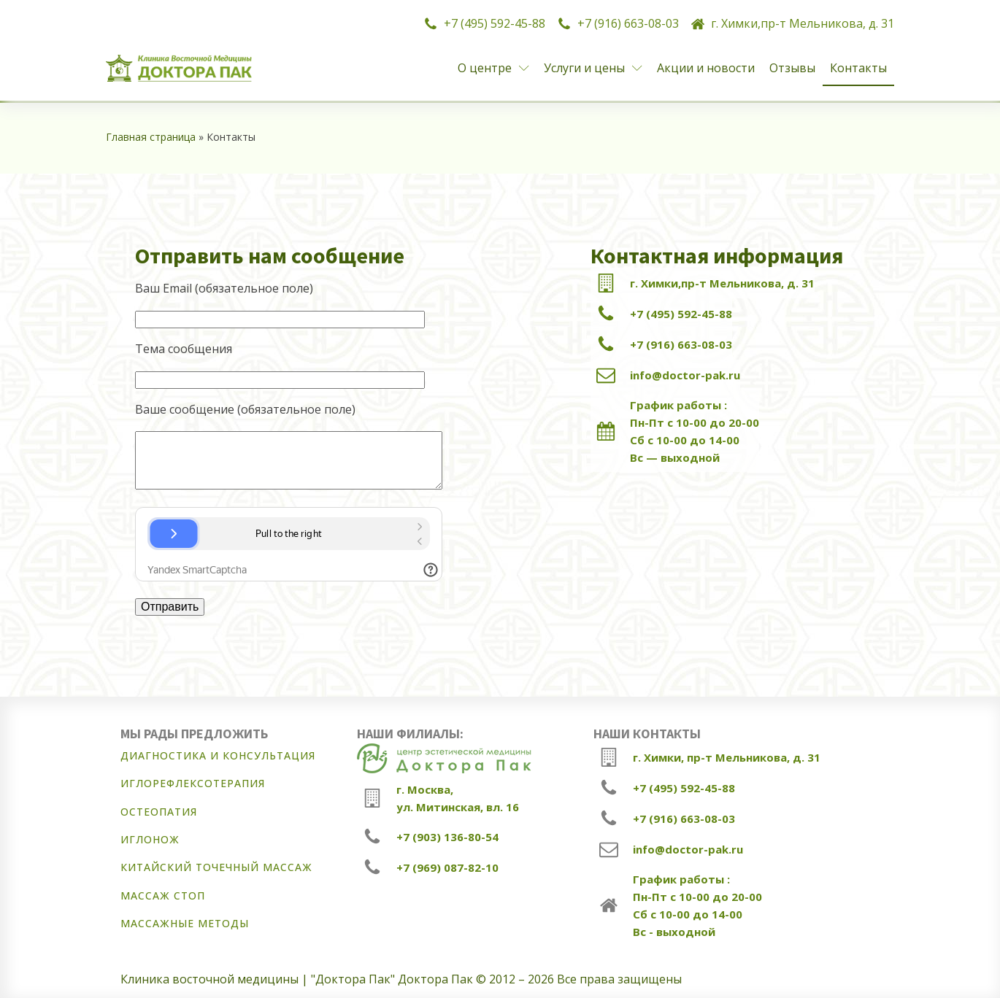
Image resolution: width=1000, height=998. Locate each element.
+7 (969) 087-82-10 (447, 867)
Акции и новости (706, 68)
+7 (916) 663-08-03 (628, 23)
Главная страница (151, 137)
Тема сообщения (183, 349)
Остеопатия (158, 812)
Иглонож (150, 839)
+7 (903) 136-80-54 (447, 836)
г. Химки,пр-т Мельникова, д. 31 (802, 23)
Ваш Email (224, 288)
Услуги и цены (593, 68)
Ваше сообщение (245, 409)
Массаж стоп (162, 895)
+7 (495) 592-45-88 (494, 23)
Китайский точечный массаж (216, 867)
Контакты (858, 68)
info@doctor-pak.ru (685, 375)
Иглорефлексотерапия (192, 783)
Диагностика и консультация (217, 755)
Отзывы (792, 68)
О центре (493, 68)
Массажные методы (184, 923)
